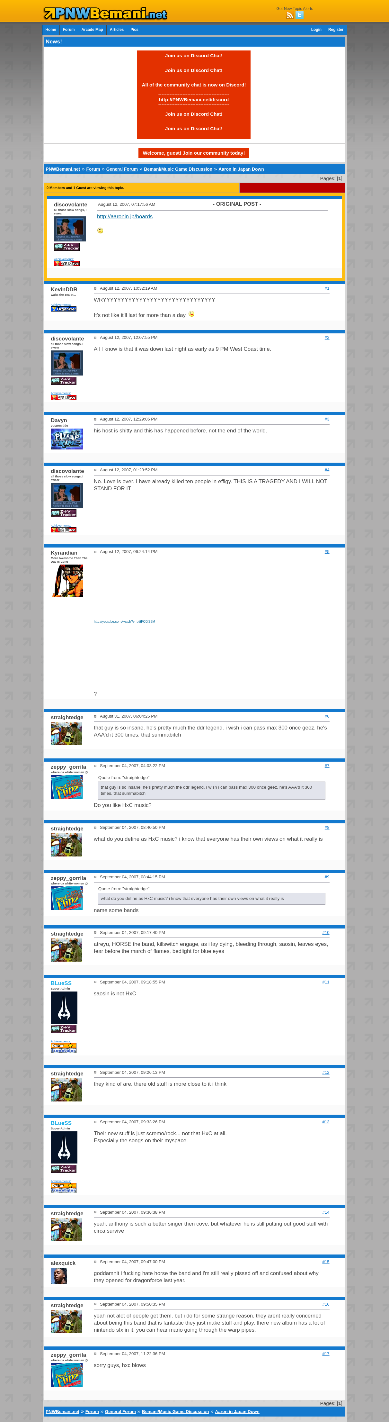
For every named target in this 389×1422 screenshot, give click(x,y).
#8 (327, 827)
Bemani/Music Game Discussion (178, 169)
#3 (327, 419)
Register (336, 29)
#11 (325, 982)
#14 (325, 1212)
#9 (327, 876)
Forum (69, 29)
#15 (325, 1261)
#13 (325, 1121)
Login (316, 29)
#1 (327, 288)
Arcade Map (92, 29)
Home (51, 29)
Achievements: (64, 259)
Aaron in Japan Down (241, 169)
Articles (117, 29)
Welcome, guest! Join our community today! (194, 153)
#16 (325, 1304)
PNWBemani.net (63, 169)
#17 (325, 1353)
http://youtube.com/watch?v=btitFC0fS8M (124, 621)
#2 (327, 337)
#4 (327, 469)
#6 (327, 716)
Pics (134, 29)
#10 (325, 932)
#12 (325, 1072)
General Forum (122, 169)
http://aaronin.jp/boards (125, 216)
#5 (327, 551)
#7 (327, 765)
